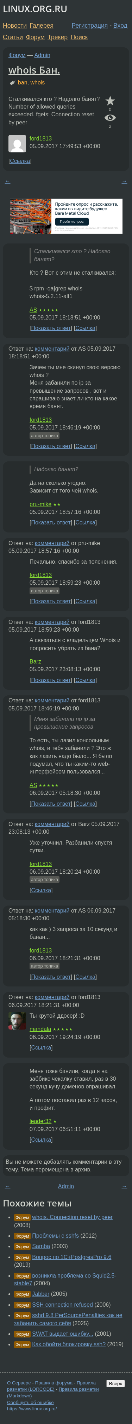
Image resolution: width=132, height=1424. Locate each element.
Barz (35, 662)
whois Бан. (34, 69)
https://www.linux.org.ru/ (32, 1408)
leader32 (40, 1121)
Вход (120, 25)
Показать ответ (50, 328)
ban (22, 82)
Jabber (40, 1294)
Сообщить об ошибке (30, 1402)
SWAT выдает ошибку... (62, 1334)
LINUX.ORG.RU (35, 9)
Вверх (115, 1383)
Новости (15, 25)
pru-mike (40, 504)
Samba (41, 1246)
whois (37, 82)
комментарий (52, 349)
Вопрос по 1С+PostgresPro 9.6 (71, 1257)
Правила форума (54, 1382)
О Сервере (19, 1382)
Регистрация (90, 25)
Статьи (13, 37)
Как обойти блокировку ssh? (69, 1344)
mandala (40, 1029)
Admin (42, 55)
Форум (35, 37)
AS (33, 310)
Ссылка (20, 161)
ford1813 (41, 139)
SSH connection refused (62, 1305)
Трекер (58, 37)
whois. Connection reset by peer (72, 1217)
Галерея (42, 25)
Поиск (79, 37)
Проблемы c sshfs (55, 1236)
